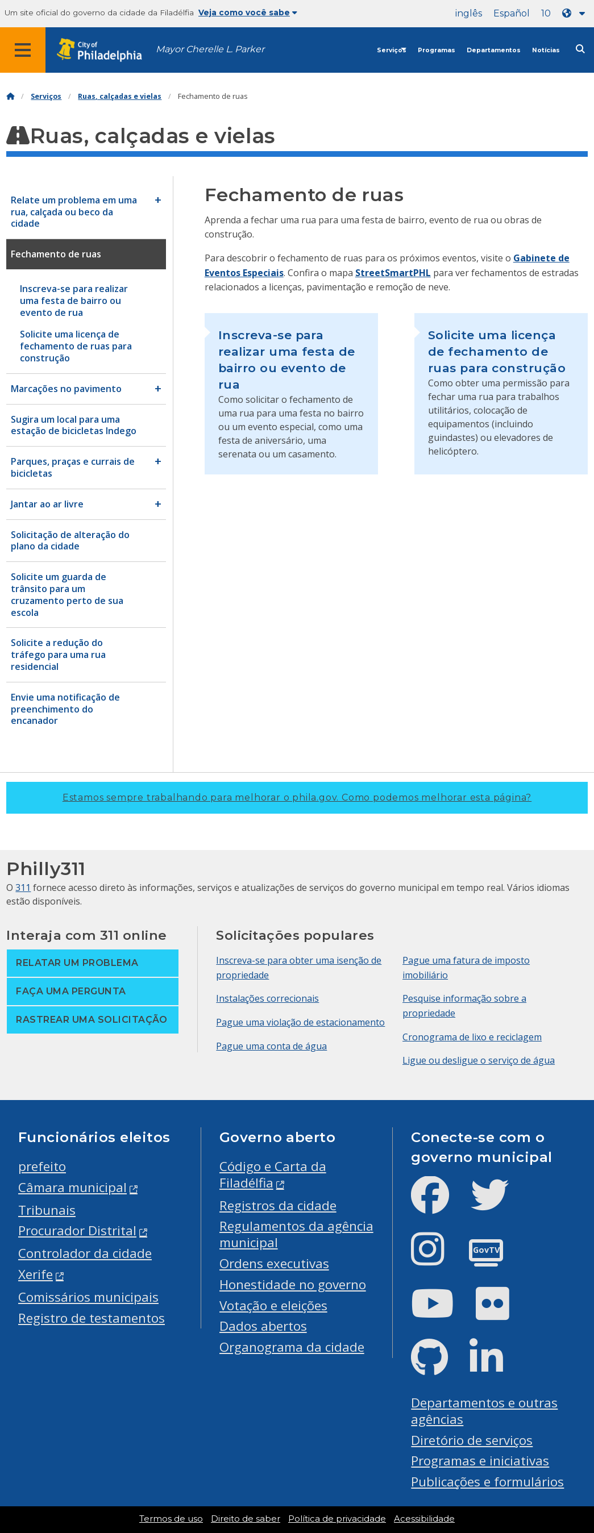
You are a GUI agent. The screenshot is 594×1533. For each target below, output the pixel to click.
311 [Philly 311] (23, 887)
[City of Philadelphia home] (105, 50)
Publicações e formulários (487, 1481)
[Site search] (580, 49)
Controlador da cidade (85, 1253)
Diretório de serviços (472, 1440)
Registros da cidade (278, 1205)
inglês (468, 13)
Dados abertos (263, 1326)
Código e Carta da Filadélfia (272, 1174)
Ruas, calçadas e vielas (119, 96)
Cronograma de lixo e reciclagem (472, 1037)
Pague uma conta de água (271, 1046)
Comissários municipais (88, 1297)
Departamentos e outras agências (484, 1411)
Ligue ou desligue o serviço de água (478, 1060)
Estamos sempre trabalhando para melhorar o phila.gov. (297, 797)
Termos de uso (171, 1519)
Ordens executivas (274, 1263)
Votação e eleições (273, 1305)
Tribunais (47, 1210)
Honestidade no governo (292, 1284)
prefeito (42, 1166)
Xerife (35, 1274)
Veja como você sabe (247, 12)
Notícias (546, 50)
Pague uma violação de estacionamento (300, 1022)
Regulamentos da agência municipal (296, 1234)
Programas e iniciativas (480, 1460)
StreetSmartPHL (393, 272)
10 (546, 13)
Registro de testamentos (91, 1318)
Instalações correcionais (267, 998)
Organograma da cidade (291, 1347)
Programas (436, 50)
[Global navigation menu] (22, 50)
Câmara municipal (72, 1187)
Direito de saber (245, 1519)
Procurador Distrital (77, 1230)
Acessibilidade (424, 1519)
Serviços (391, 50)
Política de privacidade (337, 1519)
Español (511, 13)
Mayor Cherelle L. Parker (210, 49)
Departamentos (494, 50)
